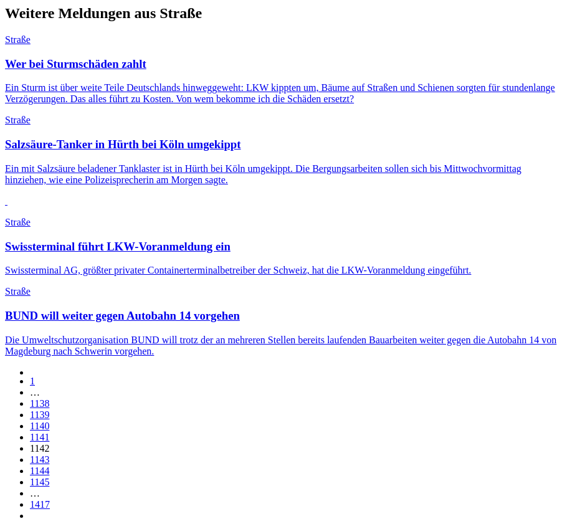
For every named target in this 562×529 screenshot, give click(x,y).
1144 (39, 470)
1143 (39, 459)
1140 (39, 426)
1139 (39, 414)
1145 (39, 482)
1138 (39, 403)
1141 (39, 437)
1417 (40, 504)
